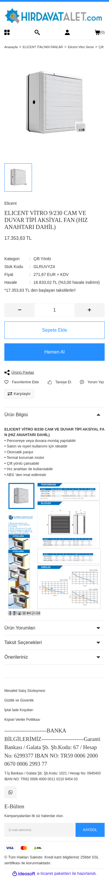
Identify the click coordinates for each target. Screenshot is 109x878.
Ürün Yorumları (19, 627)
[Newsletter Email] (54, 830)
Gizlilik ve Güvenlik (19, 700)
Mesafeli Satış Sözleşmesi (24, 691)
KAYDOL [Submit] (90, 830)
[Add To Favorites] (21, 382)
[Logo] (54, 16)
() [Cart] (100, 32)
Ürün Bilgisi (16, 414)
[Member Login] (67, 32)
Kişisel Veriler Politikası (22, 720)
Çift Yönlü (42, 258)
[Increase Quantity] (89, 310)
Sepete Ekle (54, 330)
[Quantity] (54, 310)
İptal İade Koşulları (18, 710)
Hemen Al (54, 351)
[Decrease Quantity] (20, 310)
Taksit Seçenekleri (23, 642)
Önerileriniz (16, 657)
